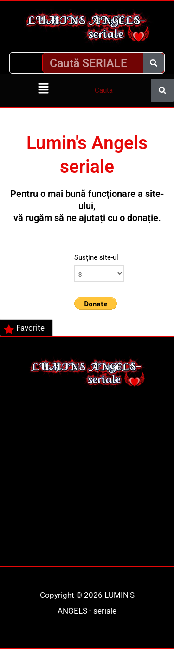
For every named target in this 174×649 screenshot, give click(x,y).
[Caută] (153, 63)
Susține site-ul (96, 257)
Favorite (24, 328)
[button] (43, 89)
